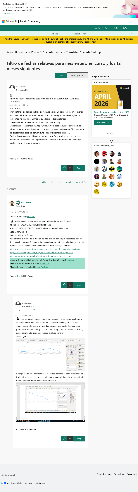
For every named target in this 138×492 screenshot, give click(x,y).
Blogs (94, 21)
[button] (61, 75)
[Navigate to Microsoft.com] (9, 21)
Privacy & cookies (104, 474)
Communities (82, 21)
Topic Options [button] (76, 75)
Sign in (107, 28)
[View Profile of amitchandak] (26, 202)
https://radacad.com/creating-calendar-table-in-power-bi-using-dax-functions (45, 249)
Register (97, 28)
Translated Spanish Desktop (83, 52)
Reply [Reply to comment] (79, 285)
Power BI (31, 216)
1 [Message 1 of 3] (17, 159)
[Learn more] (103, 122)
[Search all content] (102, 33)
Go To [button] (125, 28)
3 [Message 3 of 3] (23, 429)
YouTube (70, 259)
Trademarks (132, 474)
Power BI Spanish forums (46, 52)
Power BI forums (17, 52)
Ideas (70, 21)
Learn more (8, 13)
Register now (90, 41)
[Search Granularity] (59, 33)
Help (116, 28)
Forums (47, 21)
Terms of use (119, 474)
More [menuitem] (103, 21)
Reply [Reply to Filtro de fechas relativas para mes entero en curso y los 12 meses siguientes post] (79, 168)
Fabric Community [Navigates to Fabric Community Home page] (30, 21)
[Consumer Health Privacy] (35, 483)
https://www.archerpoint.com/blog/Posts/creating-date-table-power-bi (41, 252)
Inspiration (58, 21)
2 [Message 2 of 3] (17, 276)
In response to (25, 310)
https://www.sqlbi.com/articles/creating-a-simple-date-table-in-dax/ (40, 256)
